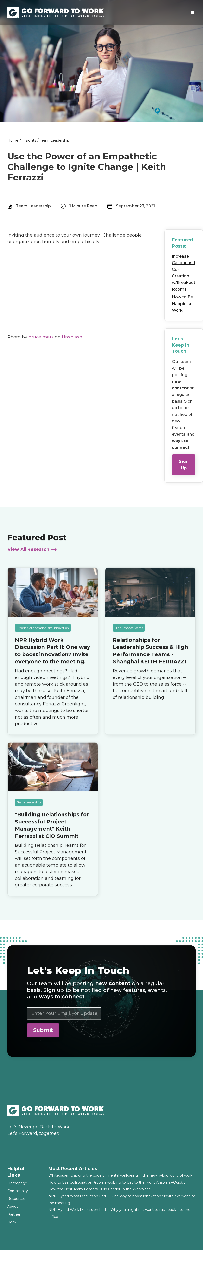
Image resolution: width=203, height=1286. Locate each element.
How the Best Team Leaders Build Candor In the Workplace (99, 1189)
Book (11, 1222)
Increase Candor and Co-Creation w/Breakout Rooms (183, 273)
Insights (29, 140)
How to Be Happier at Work (182, 304)
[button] (192, 12)
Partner (13, 1214)
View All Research (28, 552)
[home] (56, 12)
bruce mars (41, 337)
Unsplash (72, 337)
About (12, 1206)
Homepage (17, 1183)
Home (12, 140)
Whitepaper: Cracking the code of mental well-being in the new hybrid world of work (120, 1175)
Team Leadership (54, 140)
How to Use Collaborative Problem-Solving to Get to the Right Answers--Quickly (117, 1182)
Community (17, 1191)
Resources (16, 1198)
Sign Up (184, 464)
